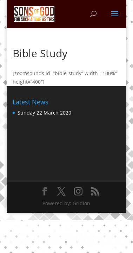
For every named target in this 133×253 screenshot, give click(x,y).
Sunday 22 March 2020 (44, 112)
